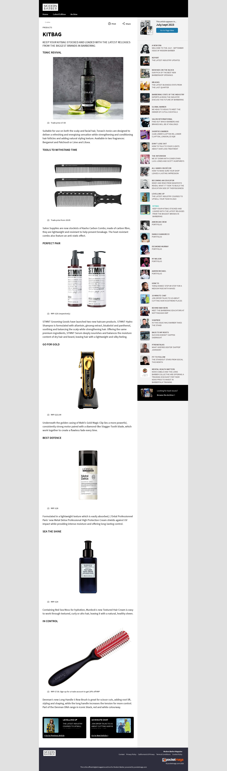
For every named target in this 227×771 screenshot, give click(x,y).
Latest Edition (59, 14)
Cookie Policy (177, 754)
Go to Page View (167, 30)
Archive (74, 14)
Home (45, 14)
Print (112, 23)
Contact (122, 754)
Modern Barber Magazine (172, 751)
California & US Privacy (146, 754)
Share (126, 23)
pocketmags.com (173, 763)
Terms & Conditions (163, 754)
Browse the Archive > (166, 395)
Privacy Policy (131, 754)
